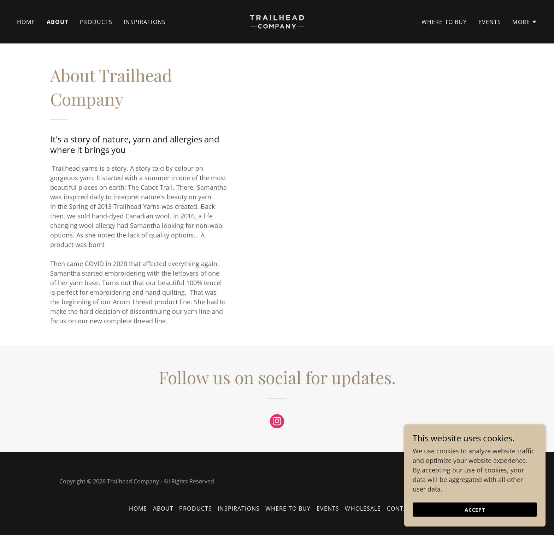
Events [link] (489, 22)
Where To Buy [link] (444, 22)
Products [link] (95, 22)
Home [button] (138, 508)
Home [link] (26, 22)
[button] (524, 22)
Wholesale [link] (363, 508)
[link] (277, 21)
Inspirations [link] (145, 22)
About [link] (58, 22)
